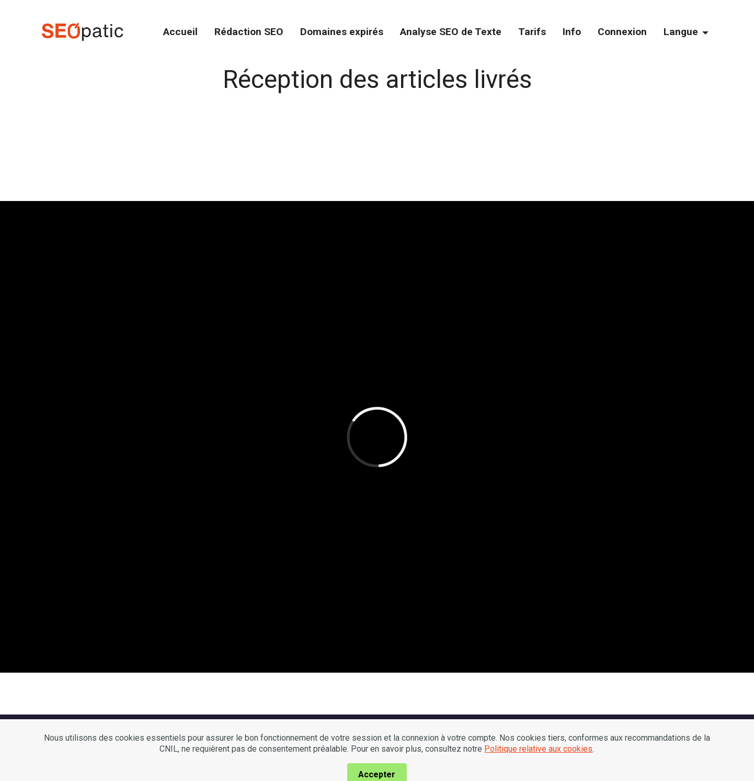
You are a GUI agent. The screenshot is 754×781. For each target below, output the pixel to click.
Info (572, 32)
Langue (681, 32)
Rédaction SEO (248, 32)
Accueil (180, 32)
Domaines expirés (341, 32)
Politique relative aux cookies (538, 762)
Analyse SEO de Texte (450, 32)
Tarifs (532, 32)
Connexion (622, 32)
